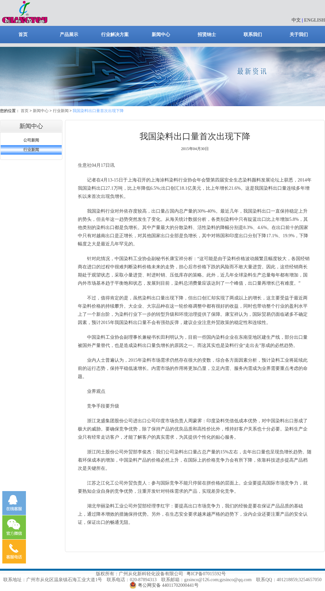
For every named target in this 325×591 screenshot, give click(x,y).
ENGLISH (314, 20)
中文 (296, 20)
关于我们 (299, 34)
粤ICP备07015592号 (206, 573)
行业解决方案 (115, 34)
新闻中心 (161, 34)
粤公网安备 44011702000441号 (168, 585)
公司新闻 (31, 140)
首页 (23, 34)
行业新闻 (61, 110)
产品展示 (69, 34)
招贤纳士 (207, 34)
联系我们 (253, 34)
